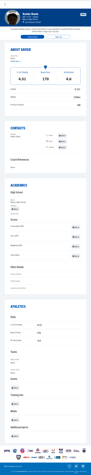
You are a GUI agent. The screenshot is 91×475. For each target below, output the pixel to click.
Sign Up (58, 37)
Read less (16, 61)
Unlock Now (32, 37)
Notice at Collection (42, 471)
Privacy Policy (50, 471)
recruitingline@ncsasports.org (14, 466)
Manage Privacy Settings (59, 471)
